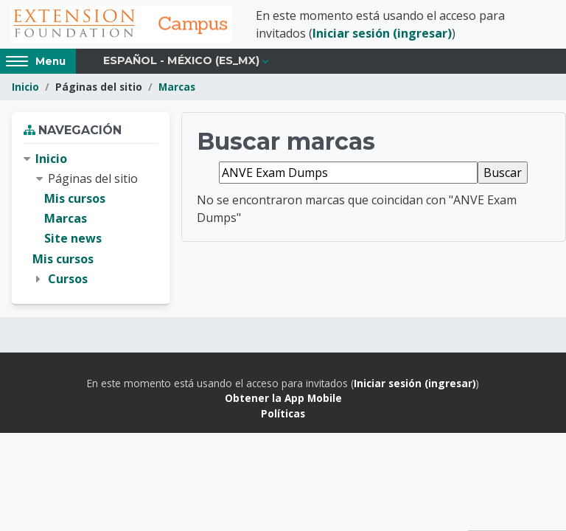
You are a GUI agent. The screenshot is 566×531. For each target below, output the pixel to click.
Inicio (25, 87)
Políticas (283, 413)
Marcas (176, 87)
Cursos (68, 279)
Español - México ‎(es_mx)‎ (181, 60)
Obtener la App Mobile (283, 398)
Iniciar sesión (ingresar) (382, 33)
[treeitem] (91, 219)
